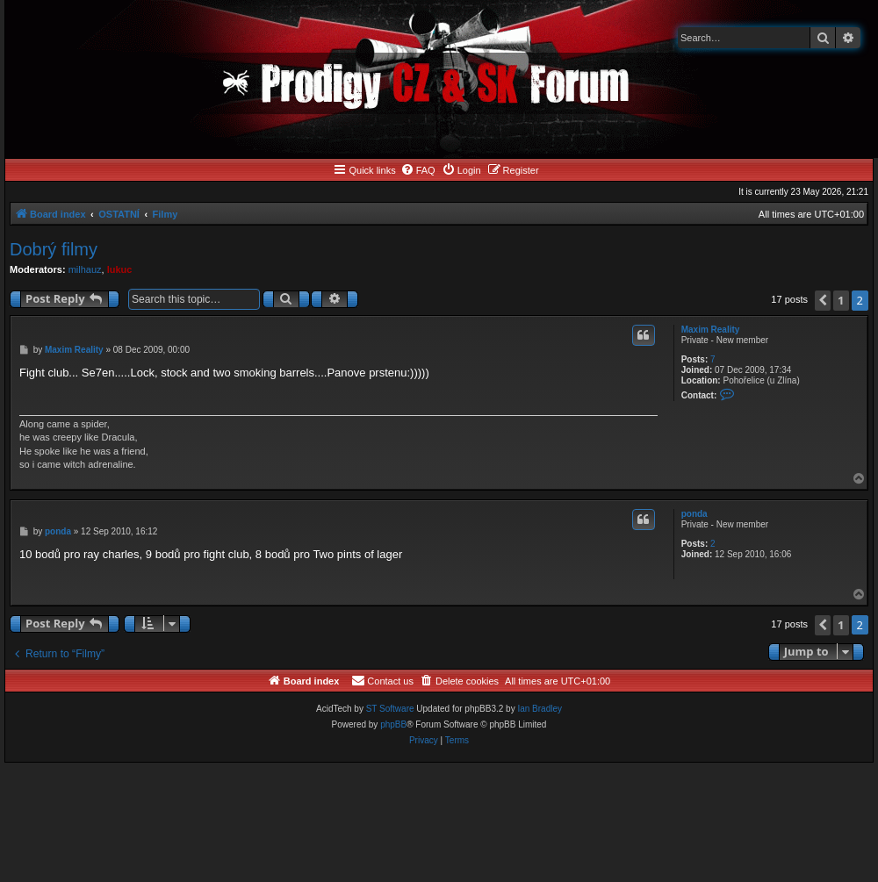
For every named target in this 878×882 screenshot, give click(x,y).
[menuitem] (417, 170)
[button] (823, 300)
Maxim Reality (710, 329)
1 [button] (841, 300)
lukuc (120, 269)
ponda (694, 514)
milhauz (85, 269)
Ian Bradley (539, 708)
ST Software (390, 708)
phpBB (393, 724)
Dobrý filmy (53, 249)
